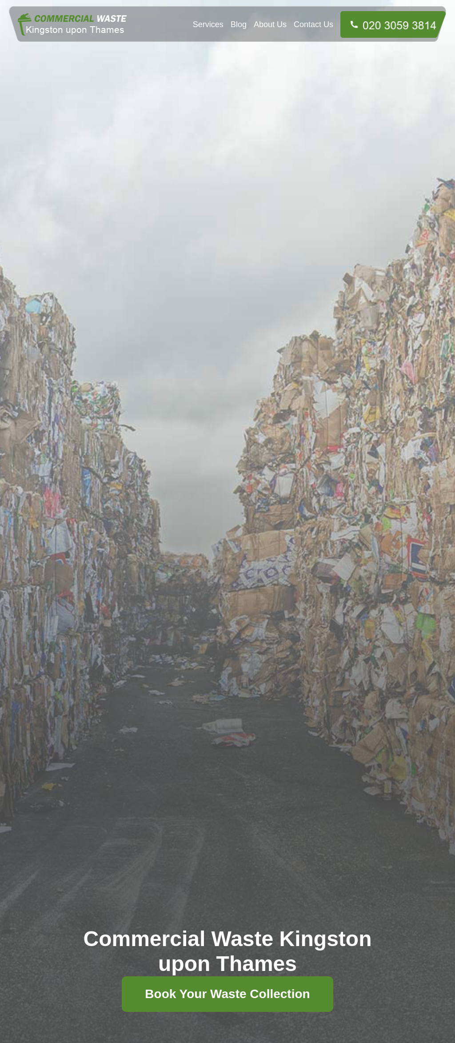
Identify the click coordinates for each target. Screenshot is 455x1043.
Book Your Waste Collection (227, 994)
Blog (239, 24)
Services (208, 24)
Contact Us (313, 24)
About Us (270, 24)
